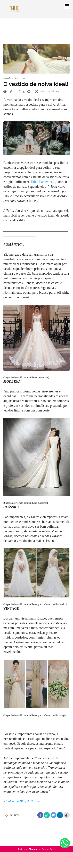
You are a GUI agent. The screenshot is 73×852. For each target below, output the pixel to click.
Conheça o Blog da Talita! (22, 801)
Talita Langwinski (43, 182)
